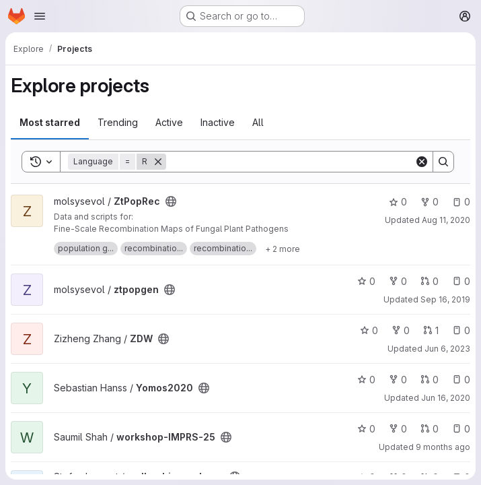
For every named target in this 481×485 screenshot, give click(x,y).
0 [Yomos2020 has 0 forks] (398, 379)
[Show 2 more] (282, 248)
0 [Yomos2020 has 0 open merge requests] (429, 379)
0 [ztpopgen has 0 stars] (366, 281)
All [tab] (258, 122)
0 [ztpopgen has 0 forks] (398, 281)
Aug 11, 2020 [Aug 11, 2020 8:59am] (446, 220)
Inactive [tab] (217, 122)
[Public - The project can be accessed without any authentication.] (170, 201)
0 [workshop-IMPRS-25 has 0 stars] (366, 428)
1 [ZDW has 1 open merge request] (431, 330)
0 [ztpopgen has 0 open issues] (461, 281)
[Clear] (422, 162)
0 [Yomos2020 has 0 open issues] (461, 379)
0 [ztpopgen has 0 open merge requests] (429, 281)
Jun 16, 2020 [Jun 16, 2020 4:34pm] (445, 398)
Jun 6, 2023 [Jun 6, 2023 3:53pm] (447, 349)
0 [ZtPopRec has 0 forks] (429, 201)
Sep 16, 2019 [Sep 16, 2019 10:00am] (445, 299)
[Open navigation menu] (39, 16)
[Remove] (158, 162)
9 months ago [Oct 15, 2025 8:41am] (443, 447)
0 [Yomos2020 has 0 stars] (366, 379)
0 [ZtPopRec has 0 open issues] (461, 201)
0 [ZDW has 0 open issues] (461, 330)
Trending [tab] (118, 122)
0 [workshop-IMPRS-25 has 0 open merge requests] (429, 428)
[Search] (290, 162)
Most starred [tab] (50, 122)
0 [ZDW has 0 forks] (401, 330)
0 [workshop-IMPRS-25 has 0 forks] (398, 428)
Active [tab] (169, 122)
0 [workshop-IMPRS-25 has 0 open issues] (461, 428)
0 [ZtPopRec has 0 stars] (398, 201)
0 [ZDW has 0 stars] (369, 330)
